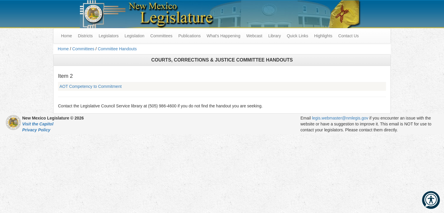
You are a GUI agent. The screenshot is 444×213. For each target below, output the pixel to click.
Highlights (323, 35)
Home (63, 48)
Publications (189, 35)
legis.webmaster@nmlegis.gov (340, 118)
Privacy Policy (36, 130)
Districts (85, 35)
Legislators (109, 35)
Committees (161, 35)
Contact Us (348, 35)
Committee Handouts (117, 48)
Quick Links (297, 35)
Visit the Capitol (37, 124)
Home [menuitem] (66, 35)
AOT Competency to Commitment (90, 86)
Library (274, 35)
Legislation (134, 35)
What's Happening (223, 35)
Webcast (254, 35)
